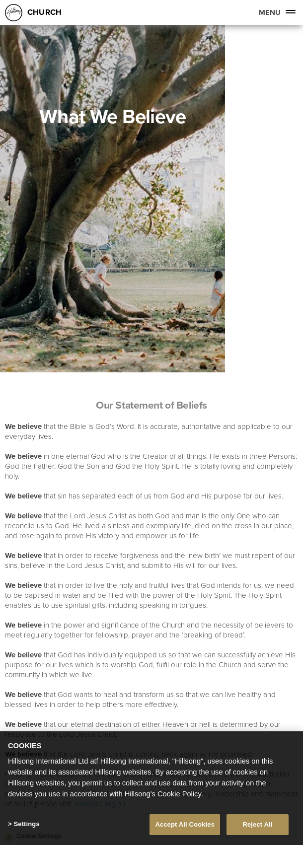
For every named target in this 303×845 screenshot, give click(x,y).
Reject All (257, 824)
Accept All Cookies (185, 824)
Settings (26, 824)
